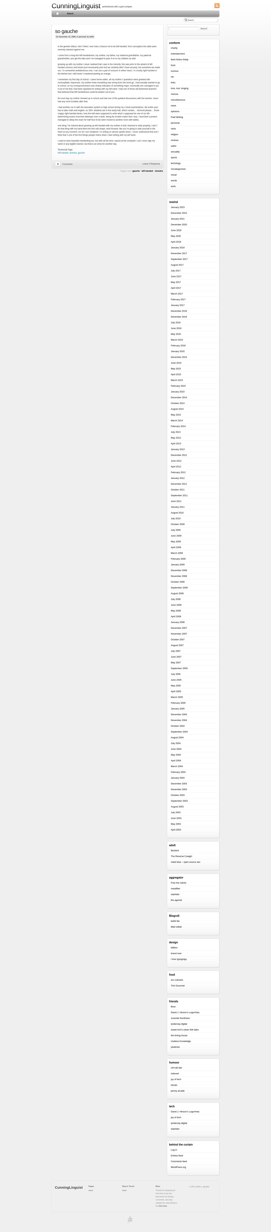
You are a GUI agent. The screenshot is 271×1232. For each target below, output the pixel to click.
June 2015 (176, 363)
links (173, 82)
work (173, 186)
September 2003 (179, 801)
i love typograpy (179, 959)
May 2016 (176, 334)
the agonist (176, 900)
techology (176, 163)
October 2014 (178, 403)
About (70, 13)
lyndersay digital (179, 1024)
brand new (176, 953)
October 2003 (178, 795)
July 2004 (176, 743)
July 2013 (176, 432)
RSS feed (163, 1206)
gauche (81, 153)
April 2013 (176, 443)
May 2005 (176, 685)
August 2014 (177, 409)
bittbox (174, 947)
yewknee (175, 1047)
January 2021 (178, 218)
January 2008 (178, 622)
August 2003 (177, 806)
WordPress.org (178, 1167)
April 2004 (176, 760)
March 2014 (177, 420)
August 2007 (177, 645)
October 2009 (178, 524)
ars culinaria (177, 980)
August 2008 (177, 593)
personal (82, 37)
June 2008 (176, 605)
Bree (173, 1006)
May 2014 (176, 414)
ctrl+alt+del (176, 1067)
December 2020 (179, 224)
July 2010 (176, 518)
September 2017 (179, 259)
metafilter (175, 888)
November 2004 (179, 720)
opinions (175, 111)
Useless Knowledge (181, 1041)
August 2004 (177, 737)
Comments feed (179, 1161)
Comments (67, 164)
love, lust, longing (179, 88)
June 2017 (176, 276)
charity (174, 48)
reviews (175, 140)
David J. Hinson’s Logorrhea (185, 1012)
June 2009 (176, 535)
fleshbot (175, 850)
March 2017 (177, 293)
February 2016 (178, 345)
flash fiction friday (179, 59)
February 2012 (178, 472)
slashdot (175, 894)
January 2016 (178, 351)
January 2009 (178, 564)
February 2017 (178, 299)
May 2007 (176, 662)
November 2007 (179, 633)
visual (174, 174)
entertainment (178, 53)
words (174, 180)
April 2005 (176, 691)
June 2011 (176, 501)
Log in (174, 1150)
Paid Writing (177, 117)
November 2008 (179, 576)
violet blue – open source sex (185, 862)
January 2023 (178, 207)
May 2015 (176, 368)
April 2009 (176, 547)
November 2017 (179, 253)
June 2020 (176, 230)
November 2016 (179, 316)
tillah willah (176, 926)
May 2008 (176, 610)
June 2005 (176, 680)
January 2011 (178, 507)
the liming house (179, 1035)
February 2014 (178, 426)
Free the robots (178, 882)
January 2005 (178, 708)
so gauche (66, 31)
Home (57, 13)
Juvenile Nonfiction (180, 1018)
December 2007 (179, 628)
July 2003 (176, 812)
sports (174, 157)
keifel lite (175, 921)
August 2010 (177, 512)
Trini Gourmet (178, 985)
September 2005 (179, 668)
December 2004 (179, 714)
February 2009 (178, 558)
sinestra (73, 153)
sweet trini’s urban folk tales (185, 1029)
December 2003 (179, 783)
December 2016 (179, 311)
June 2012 (176, 461)
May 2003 (176, 824)
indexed (175, 1073)
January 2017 (178, 305)
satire (173, 146)
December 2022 (179, 213)
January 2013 (178, 449)
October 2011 (178, 489)
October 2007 (178, 639)
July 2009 (176, 530)
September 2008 (179, 587)
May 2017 (176, 282)
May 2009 (176, 541)
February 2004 (178, 772)
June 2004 (176, 749)
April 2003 (176, 829)
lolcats (174, 1085)
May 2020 (176, 236)
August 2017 (177, 265)
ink (172, 76)
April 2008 (176, 616)
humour (175, 71)
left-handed (63, 153)
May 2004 (176, 754)
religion (174, 134)
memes (174, 94)
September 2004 (179, 731)
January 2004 (178, 778)
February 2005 (178, 703)
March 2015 (177, 380)
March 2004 (177, 766)
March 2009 (177, 553)
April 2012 (176, 466)
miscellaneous (178, 100)
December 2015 (179, 357)
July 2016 (176, 322)
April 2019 (176, 241)
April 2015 (176, 374)
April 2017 (176, 288)
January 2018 (178, 247)
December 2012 (179, 455)
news (173, 105)
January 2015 (178, 391)
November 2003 (179, 789)
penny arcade (178, 1090)
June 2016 (176, 328)
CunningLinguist (76, 6)
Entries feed (177, 1155)
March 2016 (177, 339)
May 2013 (176, 437)
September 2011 (179, 495)
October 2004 (178, 726)
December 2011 (179, 484)
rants (173, 128)
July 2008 (176, 599)
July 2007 (176, 651)
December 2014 (179, 397)
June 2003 (176, 818)
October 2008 (178, 582)
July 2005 (176, 674)
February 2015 (178, 386)
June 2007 (176, 656)
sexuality (175, 151)
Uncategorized (178, 169)
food (173, 65)
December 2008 (179, 570)
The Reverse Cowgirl (181, 856)
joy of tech (176, 1079)
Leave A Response (151, 164)
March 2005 (177, 697)
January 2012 (178, 478)
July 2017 (176, 270)
